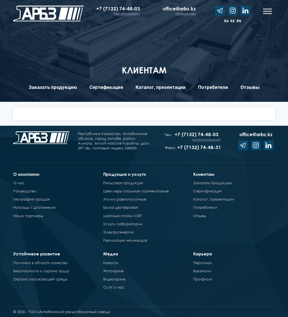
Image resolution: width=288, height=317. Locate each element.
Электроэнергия (118, 232)
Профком (202, 279)
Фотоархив (113, 271)
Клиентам (203, 174)
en (239, 21)
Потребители (213, 87)
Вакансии (202, 271)
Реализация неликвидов (125, 240)
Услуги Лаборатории (123, 224)
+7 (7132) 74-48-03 (118, 9)
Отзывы (250, 87)
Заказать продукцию (53, 87)
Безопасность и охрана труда (41, 271)
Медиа (110, 253)
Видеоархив (114, 279)
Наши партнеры (28, 215)
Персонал (202, 262)
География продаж (31, 199)
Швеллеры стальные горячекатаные (136, 191)
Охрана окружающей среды (40, 279)
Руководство (24, 191)
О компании (26, 174)
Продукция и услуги (124, 174)
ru (226, 21)
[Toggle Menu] (267, 11)
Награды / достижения (34, 207)
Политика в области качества (40, 262)
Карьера (202, 253)
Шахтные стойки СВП (122, 215)
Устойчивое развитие (36, 253)
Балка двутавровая (120, 207)
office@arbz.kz (179, 9)
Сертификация (106, 87)
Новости (110, 262)
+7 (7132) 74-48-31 (199, 147)
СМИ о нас (113, 287)
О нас (18, 183)
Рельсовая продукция (123, 183)
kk (232, 21)
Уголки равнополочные (124, 199)
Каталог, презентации (161, 87)
